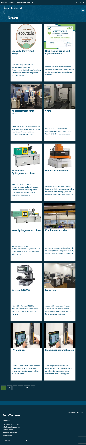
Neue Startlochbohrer (56, 170)
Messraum (50, 290)
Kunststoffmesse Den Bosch (23, 112)
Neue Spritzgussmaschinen (26, 230)
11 (27, 387)
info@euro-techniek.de (11, 427)
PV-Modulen (18, 350)
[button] (83, 10)
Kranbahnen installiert (56, 230)
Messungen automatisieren (59, 350)
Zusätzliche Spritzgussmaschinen (23, 172)
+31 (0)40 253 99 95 (11, 424)
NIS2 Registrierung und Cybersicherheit (57, 52)
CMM (48, 110)
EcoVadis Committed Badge (23, 52)
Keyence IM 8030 (21, 290)
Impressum (7, 420)
